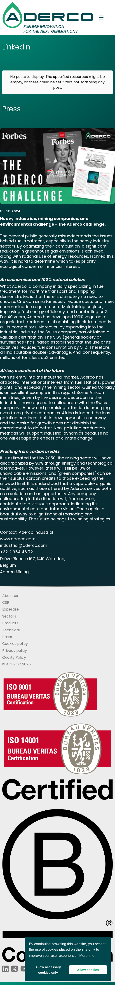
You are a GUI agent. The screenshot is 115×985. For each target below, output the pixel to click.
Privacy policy (14, 650)
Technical (11, 630)
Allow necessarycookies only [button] (48, 969)
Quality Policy (14, 657)
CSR (5, 602)
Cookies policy (15, 643)
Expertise (10, 609)
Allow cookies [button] (88, 970)
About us (10, 595)
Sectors (9, 616)
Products (10, 623)
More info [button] (86, 955)
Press (7, 636)
